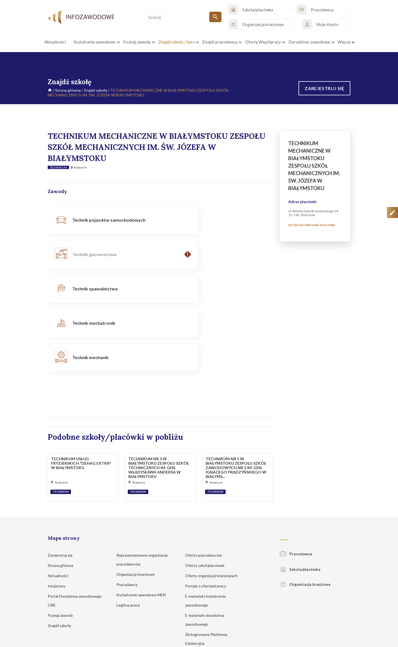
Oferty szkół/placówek (207, 496)
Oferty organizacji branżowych (214, 507)
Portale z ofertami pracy (208, 517)
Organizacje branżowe (138, 505)
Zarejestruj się (63, 486)
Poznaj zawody (63, 546)
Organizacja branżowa (305, 515)
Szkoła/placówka (300, 500)
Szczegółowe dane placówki (311, 225)
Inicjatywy (59, 517)
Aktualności (60, 507)
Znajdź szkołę (95, 90)
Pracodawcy (129, 515)
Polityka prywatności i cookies (243, 613)
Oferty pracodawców (206, 486)
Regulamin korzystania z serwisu (295, 613)
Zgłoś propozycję (338, 613)
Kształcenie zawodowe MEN (143, 526)
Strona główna (68, 90)
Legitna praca (128, 536)
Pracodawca (296, 485)
